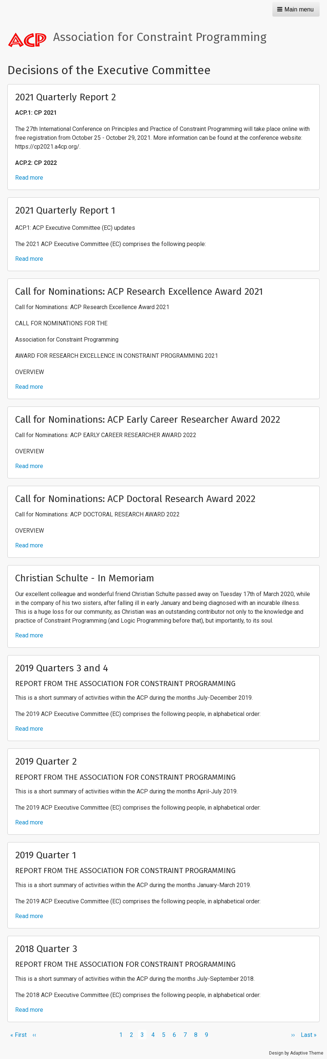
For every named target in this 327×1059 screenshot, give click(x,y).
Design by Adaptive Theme (296, 1053)
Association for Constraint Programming (159, 37)
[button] (296, 9)
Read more (29, 177)
